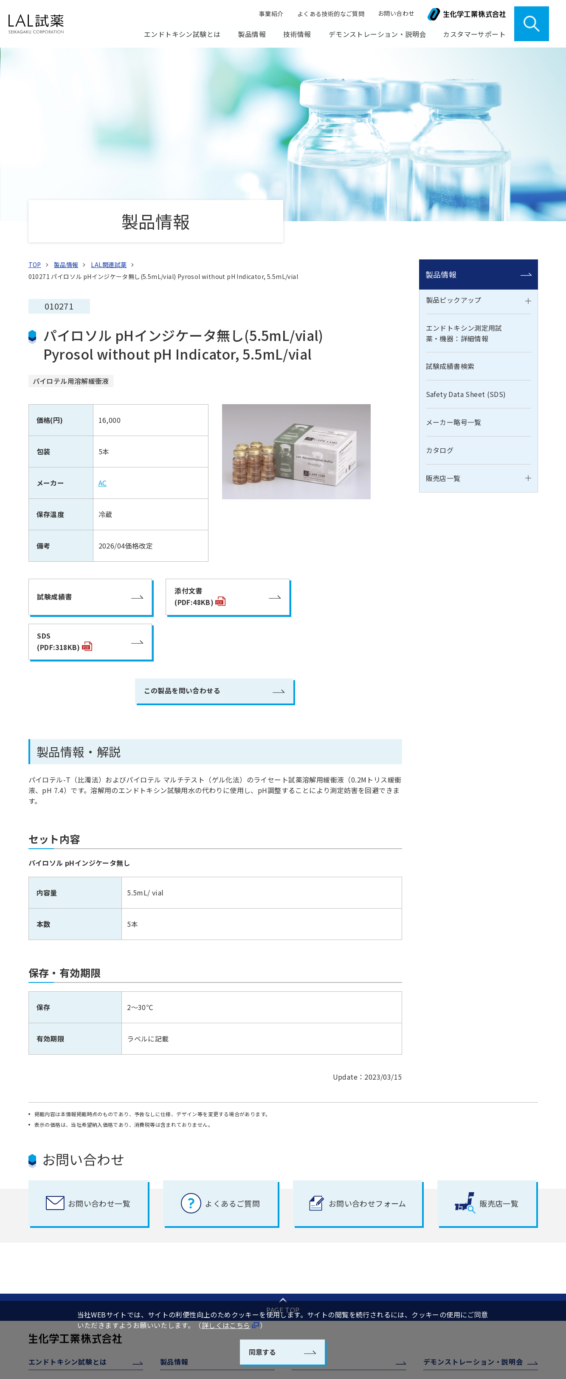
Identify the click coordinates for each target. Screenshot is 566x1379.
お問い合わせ (396, 13)
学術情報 (310, 1263)
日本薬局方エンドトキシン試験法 (81, 1209)
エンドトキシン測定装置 (332, 1246)
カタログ (440, 287)
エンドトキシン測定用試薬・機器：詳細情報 (464, 170)
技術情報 (306, 1154)
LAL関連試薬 (109, 101)
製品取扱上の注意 (454, 1232)
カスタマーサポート (455, 1184)
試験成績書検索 (450, 203)
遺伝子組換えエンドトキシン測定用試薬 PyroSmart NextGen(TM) (350, 1197)
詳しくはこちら (226, 1325)
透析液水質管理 (319, 1296)
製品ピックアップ (454, 137)
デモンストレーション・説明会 (377, 34)
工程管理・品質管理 (326, 1175)
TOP (34, 101)
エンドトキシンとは (62, 1175)
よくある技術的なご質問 (331, 13)
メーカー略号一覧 (454, 259)
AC (103, 320)
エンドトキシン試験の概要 (72, 1192)
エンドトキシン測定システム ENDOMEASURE (338, 1224)
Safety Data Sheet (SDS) (466, 231)
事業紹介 (273, 13)
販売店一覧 (443, 315)
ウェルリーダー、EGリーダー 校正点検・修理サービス (483, 1210)
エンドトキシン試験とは (67, 1154)
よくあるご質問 (451, 1265)
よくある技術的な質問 (329, 1279)
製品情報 (441, 111)
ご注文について (451, 1249)
